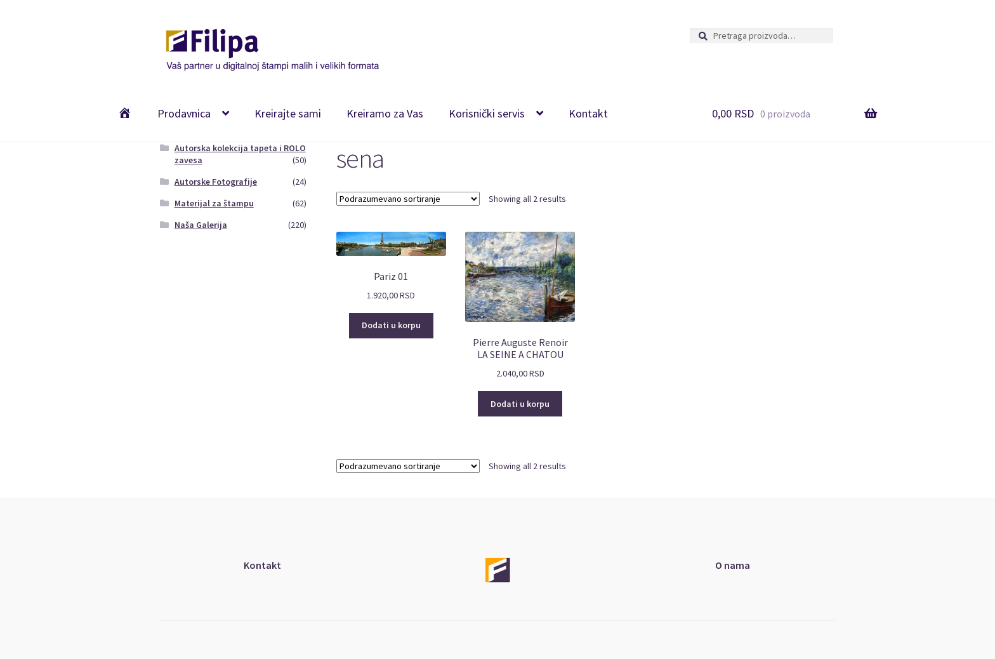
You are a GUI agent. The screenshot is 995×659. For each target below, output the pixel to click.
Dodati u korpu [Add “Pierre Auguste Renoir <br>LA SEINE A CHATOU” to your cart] (520, 403)
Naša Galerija (201, 224)
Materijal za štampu (214, 203)
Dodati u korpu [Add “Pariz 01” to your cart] (391, 325)
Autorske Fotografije (216, 181)
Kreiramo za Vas (384, 113)
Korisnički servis (487, 113)
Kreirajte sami (287, 113)
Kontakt (588, 113)
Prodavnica (184, 113)
